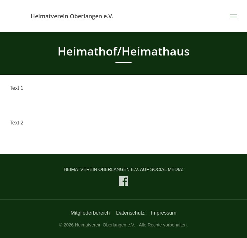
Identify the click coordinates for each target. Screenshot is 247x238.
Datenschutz (130, 213)
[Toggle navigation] (231, 16)
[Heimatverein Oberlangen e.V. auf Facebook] (123, 182)
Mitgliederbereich (90, 213)
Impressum (163, 213)
